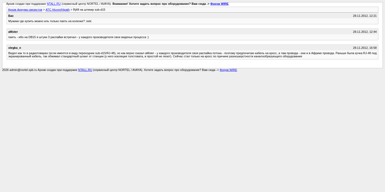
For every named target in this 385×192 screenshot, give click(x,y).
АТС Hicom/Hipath (57, 9)
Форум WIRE (219, 3)
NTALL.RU (54, 3)
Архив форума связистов (25, 9)
